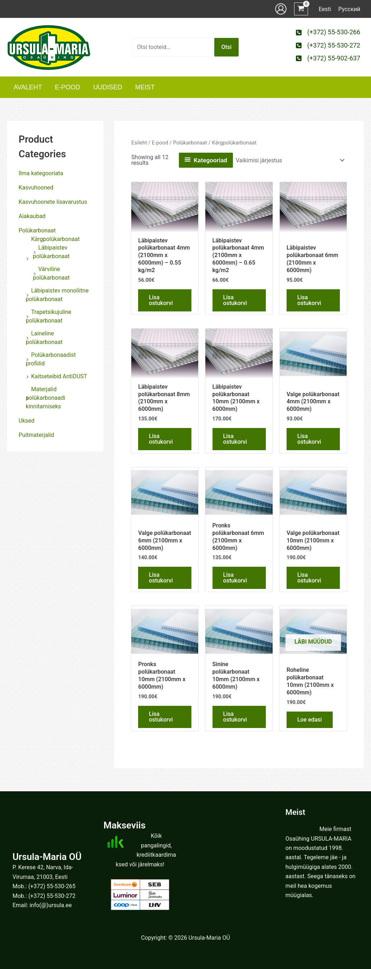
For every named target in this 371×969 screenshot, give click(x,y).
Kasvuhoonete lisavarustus (53, 201)
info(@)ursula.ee (50, 905)
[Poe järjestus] (290, 160)
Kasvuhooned (36, 187)
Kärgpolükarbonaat (55, 239)
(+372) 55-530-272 (51, 895)
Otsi (226, 47)
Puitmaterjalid (36, 435)
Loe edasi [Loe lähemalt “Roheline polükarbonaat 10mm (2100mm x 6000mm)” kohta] (309, 719)
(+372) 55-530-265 (51, 886)
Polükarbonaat (37, 230)
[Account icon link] (281, 9)
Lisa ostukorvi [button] (161, 300)
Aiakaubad (32, 216)
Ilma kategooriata (41, 173)
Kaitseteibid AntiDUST (59, 376)
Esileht (139, 142)
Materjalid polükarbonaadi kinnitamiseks (45, 398)
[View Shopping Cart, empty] (301, 9)
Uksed (26, 420)
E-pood (160, 142)
